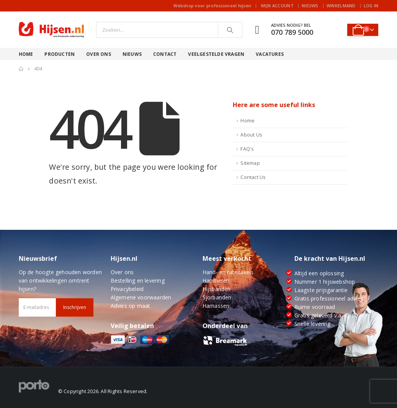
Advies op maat (130, 305)
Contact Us (253, 177)
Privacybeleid (127, 289)
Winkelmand (341, 5)
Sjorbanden (217, 297)
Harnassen (216, 305)
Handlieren (216, 280)
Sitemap (250, 163)
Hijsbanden (217, 289)
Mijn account (277, 5)
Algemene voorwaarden (141, 297)
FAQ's (247, 149)
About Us (251, 135)
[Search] (230, 29)
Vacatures (270, 54)
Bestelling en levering (138, 280)
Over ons (98, 54)
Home (26, 54)
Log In (371, 5)
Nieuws (310, 5)
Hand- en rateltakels (228, 272)
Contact (164, 54)
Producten (59, 54)
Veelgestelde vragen (216, 54)
